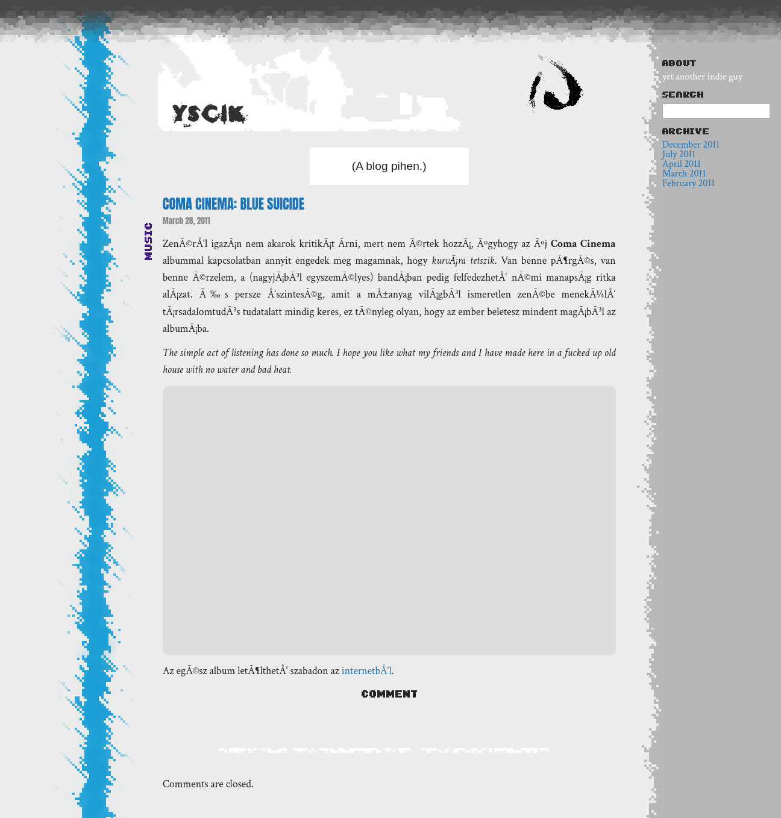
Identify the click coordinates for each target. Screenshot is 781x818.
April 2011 (681, 164)
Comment (389, 694)
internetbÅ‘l (367, 671)
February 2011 (688, 183)
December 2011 (691, 145)
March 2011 (684, 173)
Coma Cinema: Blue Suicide (233, 204)
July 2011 (678, 154)
